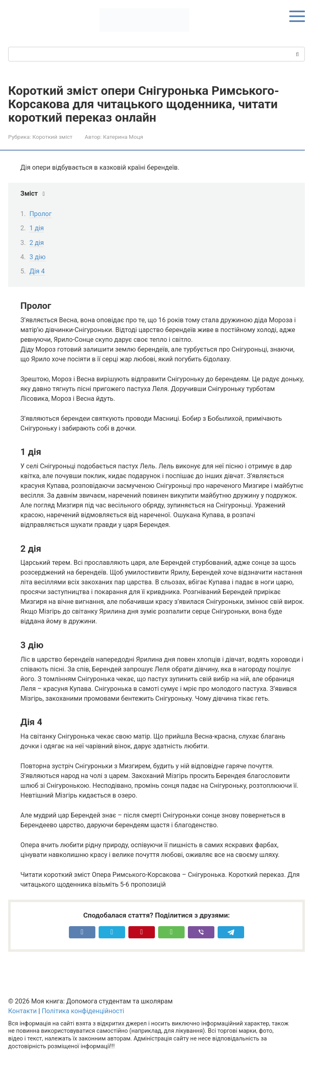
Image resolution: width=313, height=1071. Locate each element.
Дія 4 (37, 271)
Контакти (22, 1011)
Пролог (40, 214)
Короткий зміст (52, 136)
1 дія (36, 228)
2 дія (36, 243)
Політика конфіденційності (83, 1011)
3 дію (37, 257)
